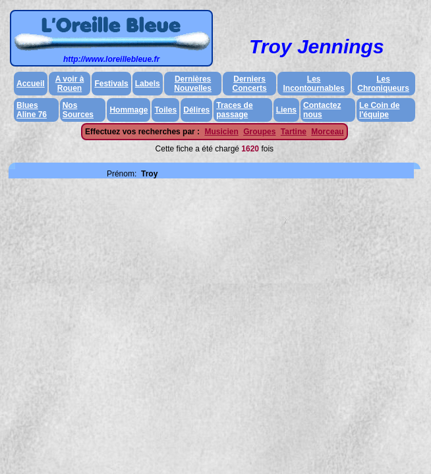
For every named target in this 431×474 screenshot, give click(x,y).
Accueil (30, 83)
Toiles (165, 110)
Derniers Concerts (250, 83)
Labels (147, 83)
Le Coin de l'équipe (379, 110)
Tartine (293, 131)
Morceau (327, 131)
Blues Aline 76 (31, 110)
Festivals (111, 83)
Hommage (128, 110)
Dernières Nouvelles (193, 83)
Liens (286, 110)
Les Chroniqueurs (383, 83)
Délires (196, 110)
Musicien (221, 131)
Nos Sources (78, 110)
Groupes (259, 131)
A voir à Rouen (69, 83)
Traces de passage (234, 110)
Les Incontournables (314, 83)
